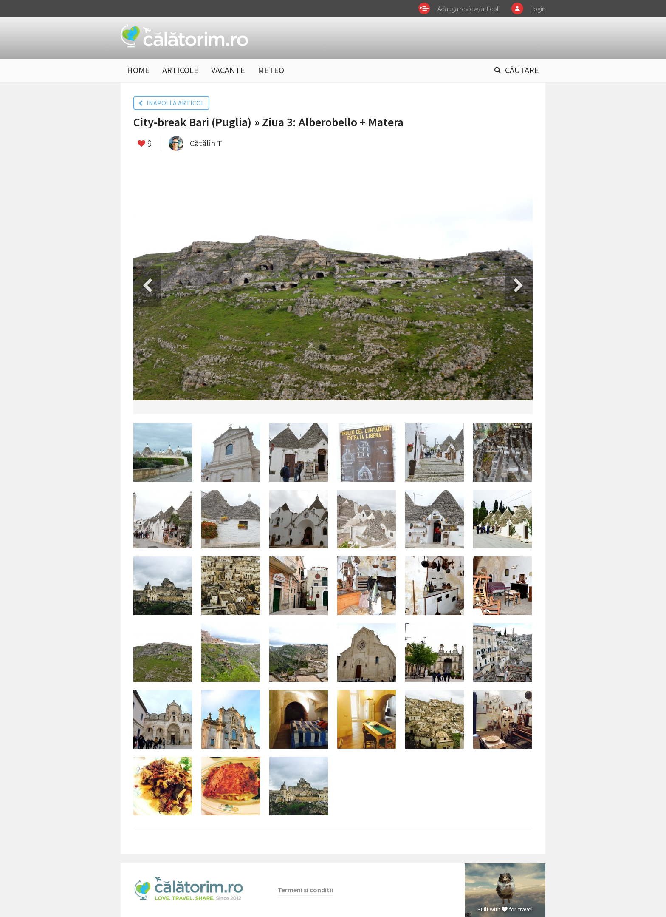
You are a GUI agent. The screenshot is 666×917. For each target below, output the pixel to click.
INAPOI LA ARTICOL (171, 103)
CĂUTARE (522, 70)
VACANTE (228, 70)
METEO (271, 70)
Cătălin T (206, 143)
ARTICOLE (180, 70)
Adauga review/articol (468, 8)
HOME (138, 70)
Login (538, 8)
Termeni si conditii (305, 890)
